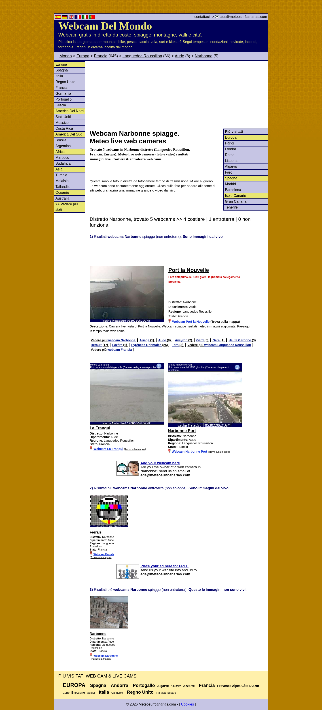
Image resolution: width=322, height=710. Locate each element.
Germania (63, 93)
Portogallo (63, 99)
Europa (82, 56)
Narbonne (203, 56)
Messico (62, 123)
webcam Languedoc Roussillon (227, 345)
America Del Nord (69, 111)
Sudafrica (63, 163)
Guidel (91, 692)
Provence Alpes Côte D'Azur (238, 686)
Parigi (229, 143)
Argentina (63, 146)
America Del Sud (68, 134)
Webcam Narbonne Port (189, 451)
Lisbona (231, 161)
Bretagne (78, 692)
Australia (62, 198)
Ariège (145, 340)
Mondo (65, 56)
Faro (228, 172)
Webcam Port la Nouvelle (191, 321)
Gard (200, 340)
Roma (230, 155)
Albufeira (176, 686)
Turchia (61, 175)
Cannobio (117, 692)
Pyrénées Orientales (146, 345)
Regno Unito (65, 82)
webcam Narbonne (122, 340)
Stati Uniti (63, 117)
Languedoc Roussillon (142, 56)
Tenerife (231, 207)
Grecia (60, 105)
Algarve (231, 166)
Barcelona (233, 190)
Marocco (62, 157)
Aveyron (181, 340)
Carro (66, 692)
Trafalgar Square (166, 692)
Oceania (62, 192)
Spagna (61, 70)
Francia (100, 56)
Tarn (175, 345)
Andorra (119, 685)
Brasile (60, 140)
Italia (59, 76)
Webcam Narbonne (105, 655)
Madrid (230, 184)
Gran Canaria (235, 201)
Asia (58, 169)
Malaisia (62, 181)
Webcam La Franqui (108, 449)
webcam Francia (120, 349)
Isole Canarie (235, 196)
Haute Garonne (240, 340)
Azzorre (189, 686)
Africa (60, 152)
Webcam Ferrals (103, 554)
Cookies (187, 704)
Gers (216, 340)
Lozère (117, 345)
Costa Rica (64, 128)
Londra (230, 149)
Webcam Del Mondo (105, 26)
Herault (96, 345)
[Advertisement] (178, 95)
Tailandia (62, 187)
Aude (179, 56)
